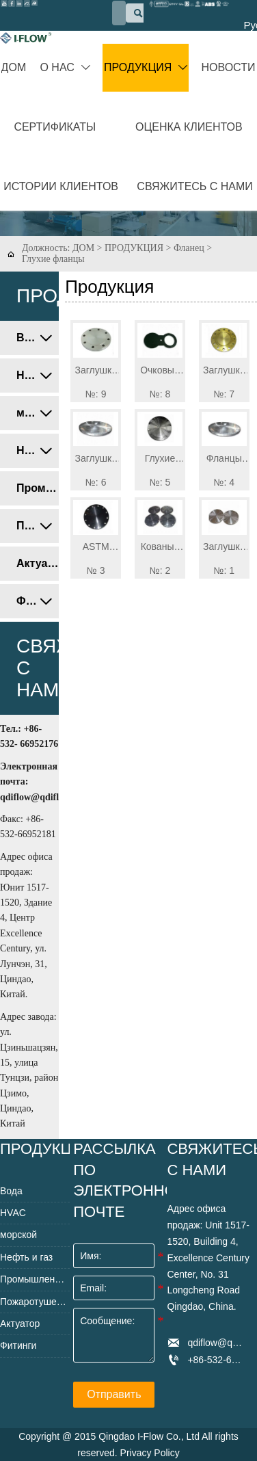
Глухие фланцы (53, 259)
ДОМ (83, 248)
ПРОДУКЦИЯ (134, 248)
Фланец (189, 248)
